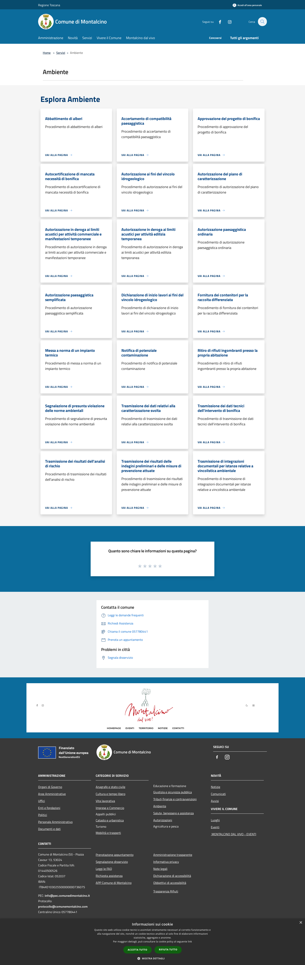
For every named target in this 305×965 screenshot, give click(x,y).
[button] (152, 958)
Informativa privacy (166, 861)
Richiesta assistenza (109, 875)
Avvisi (215, 801)
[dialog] (152, 942)
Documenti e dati (49, 829)
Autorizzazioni (162, 820)
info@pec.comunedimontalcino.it (67, 895)
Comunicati (218, 794)
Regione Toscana (49, 5)
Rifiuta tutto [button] (168, 949)
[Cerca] (262, 21)
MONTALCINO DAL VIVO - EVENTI (233, 834)
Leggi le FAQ (104, 868)
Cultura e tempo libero (110, 794)
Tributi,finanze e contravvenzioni (175, 799)
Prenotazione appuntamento (114, 854)
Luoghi (215, 820)
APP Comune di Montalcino (113, 882)
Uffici (41, 801)
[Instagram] (227, 21)
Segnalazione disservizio (112, 861)
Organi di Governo (50, 787)
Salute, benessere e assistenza (173, 813)
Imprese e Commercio (110, 808)
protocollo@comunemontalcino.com (63, 906)
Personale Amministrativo (55, 822)
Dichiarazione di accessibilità (172, 875)
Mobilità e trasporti (108, 832)
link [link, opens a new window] (190, 941)
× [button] (300, 922)
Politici (42, 815)
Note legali (160, 868)
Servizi (60, 52)
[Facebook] (218, 21)
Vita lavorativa (105, 801)
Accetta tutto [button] (137, 949)
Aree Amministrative (52, 794)
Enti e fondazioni (49, 808)
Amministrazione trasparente (172, 854)
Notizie (215, 787)
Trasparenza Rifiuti (165, 891)
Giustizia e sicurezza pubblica (172, 792)
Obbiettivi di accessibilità (169, 882)
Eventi (215, 827)
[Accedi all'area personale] (247, 5)
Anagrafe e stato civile (110, 787)
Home (47, 52)
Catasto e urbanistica (110, 820)
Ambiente (159, 806)
